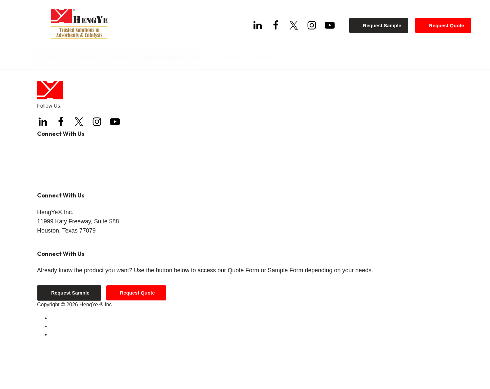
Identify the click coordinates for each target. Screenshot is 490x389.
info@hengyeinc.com (80, 229)
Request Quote (448, 23)
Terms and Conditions (75, 363)
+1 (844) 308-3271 (83, 206)
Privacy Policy (66, 371)
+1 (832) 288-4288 (76, 194)
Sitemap (60, 379)
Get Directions (53, 287)
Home (44, 85)
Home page (158, 102)
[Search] (446, 57)
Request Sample (384, 23)
